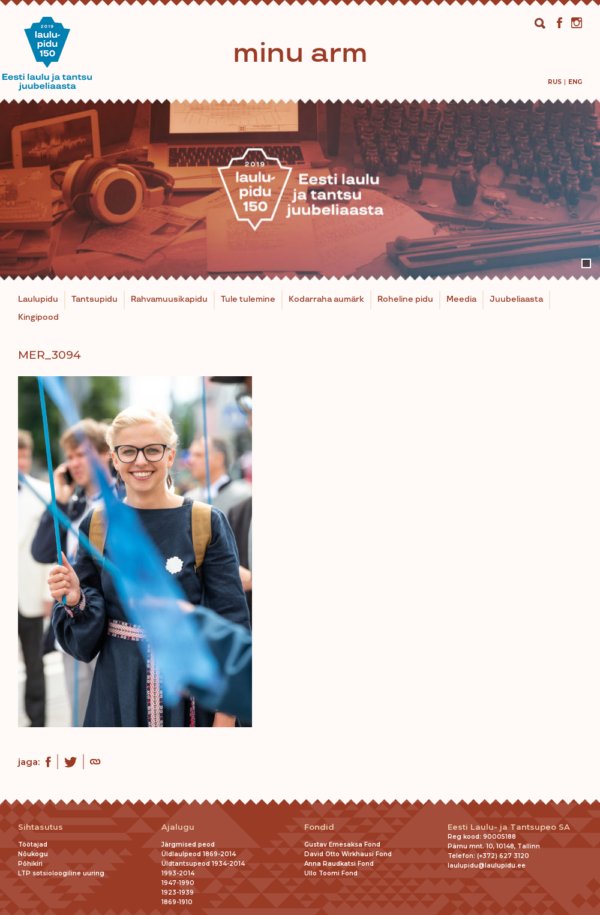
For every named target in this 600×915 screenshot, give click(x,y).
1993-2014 (177, 873)
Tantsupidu (94, 299)
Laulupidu (38, 299)
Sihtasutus (40, 827)
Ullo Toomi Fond (331, 873)
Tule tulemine (248, 299)
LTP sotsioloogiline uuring (61, 873)
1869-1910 (177, 902)
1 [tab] (586, 263)
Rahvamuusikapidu (169, 299)
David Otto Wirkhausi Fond (348, 854)
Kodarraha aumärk (326, 299)
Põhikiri (30, 864)
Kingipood (38, 317)
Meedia (461, 299)
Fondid (319, 827)
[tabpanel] (300, 189)
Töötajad (32, 844)
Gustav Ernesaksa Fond (342, 844)
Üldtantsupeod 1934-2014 (203, 864)
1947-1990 (177, 883)
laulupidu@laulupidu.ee (487, 865)
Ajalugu (177, 827)
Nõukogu (33, 854)
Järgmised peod (188, 844)
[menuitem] (555, 82)
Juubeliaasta (516, 299)
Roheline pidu (405, 299)
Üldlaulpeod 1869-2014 (198, 854)
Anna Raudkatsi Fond (339, 864)
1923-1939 (177, 892)
